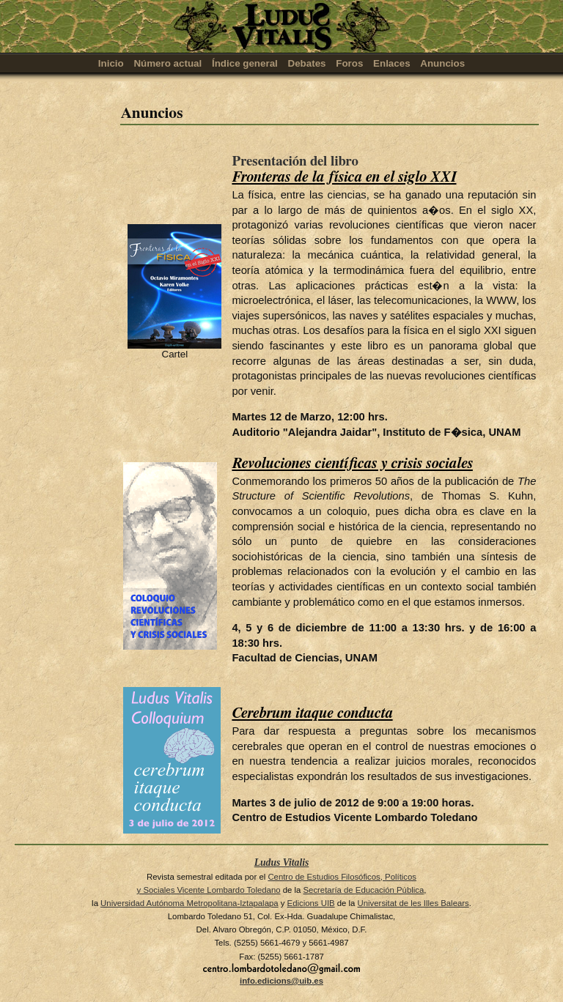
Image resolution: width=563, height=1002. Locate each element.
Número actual (167, 63)
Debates (307, 63)
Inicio (111, 63)
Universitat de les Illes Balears (413, 903)
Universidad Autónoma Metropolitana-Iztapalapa (189, 903)
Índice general (245, 63)
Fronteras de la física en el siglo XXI (344, 177)
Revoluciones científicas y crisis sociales (352, 463)
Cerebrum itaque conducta (312, 713)
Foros (349, 63)
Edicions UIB (311, 903)
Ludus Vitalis (281, 862)
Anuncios (442, 63)
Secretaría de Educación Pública (363, 890)
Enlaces (392, 63)
